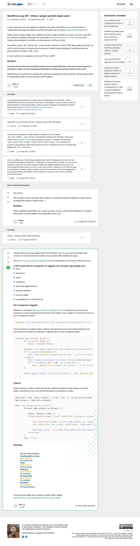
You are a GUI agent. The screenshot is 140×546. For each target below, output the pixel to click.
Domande (121, 4)
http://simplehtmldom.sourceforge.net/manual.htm (24, 109)
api (90, 85)
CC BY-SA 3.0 (128, 530)
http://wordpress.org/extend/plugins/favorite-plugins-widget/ (37, 498)
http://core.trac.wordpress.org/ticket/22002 (34, 261)
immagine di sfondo (25, 140)
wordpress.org (79, 85)
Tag (131, 4)
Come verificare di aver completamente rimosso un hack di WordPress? (113, 23)
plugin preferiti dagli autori (77, 30)
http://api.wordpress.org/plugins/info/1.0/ (49, 310)
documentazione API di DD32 (62, 38)
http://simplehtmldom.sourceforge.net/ (37, 107)
